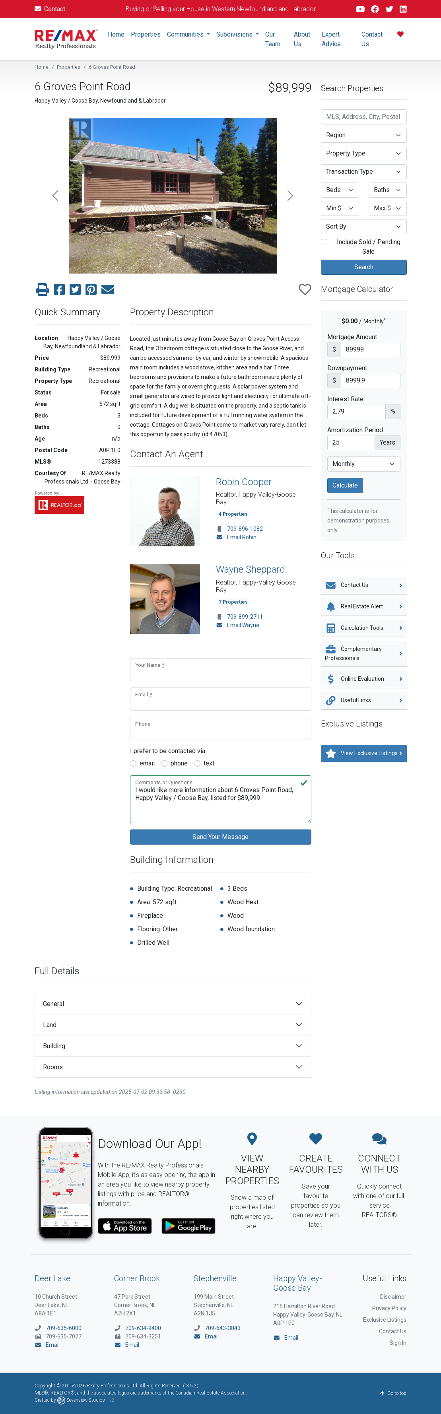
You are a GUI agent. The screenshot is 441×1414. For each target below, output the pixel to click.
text (209, 763)
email (147, 763)
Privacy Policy (389, 1308)
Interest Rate (345, 399)
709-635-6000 (64, 1328)
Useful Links (364, 700)
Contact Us (372, 39)
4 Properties (233, 514)
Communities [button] (186, 34)
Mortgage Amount (352, 337)
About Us (302, 39)
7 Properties (233, 602)
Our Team (272, 39)
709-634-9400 (143, 1328)
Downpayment (347, 368)
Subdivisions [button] (235, 34)
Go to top (393, 1393)
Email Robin (236, 537)
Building (54, 1046)
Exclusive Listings (384, 1320)
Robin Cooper (244, 482)
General (53, 1004)
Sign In (398, 1343)
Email (47, 1345)
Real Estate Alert (364, 607)
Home (116, 34)
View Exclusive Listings (364, 753)
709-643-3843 (223, 1328)
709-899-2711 (245, 617)
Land (49, 1025)
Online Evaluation (364, 679)
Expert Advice (331, 39)
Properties (146, 34)
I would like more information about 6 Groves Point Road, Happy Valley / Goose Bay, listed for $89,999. (220, 799)
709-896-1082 (245, 529)
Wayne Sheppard (250, 569)
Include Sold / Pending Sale (365, 246)
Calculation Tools (364, 628)
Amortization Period (355, 430)
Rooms (53, 1067)
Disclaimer (393, 1297)
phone (179, 763)
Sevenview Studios (81, 1400)
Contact (50, 9)
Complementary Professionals (364, 653)
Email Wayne (238, 625)
